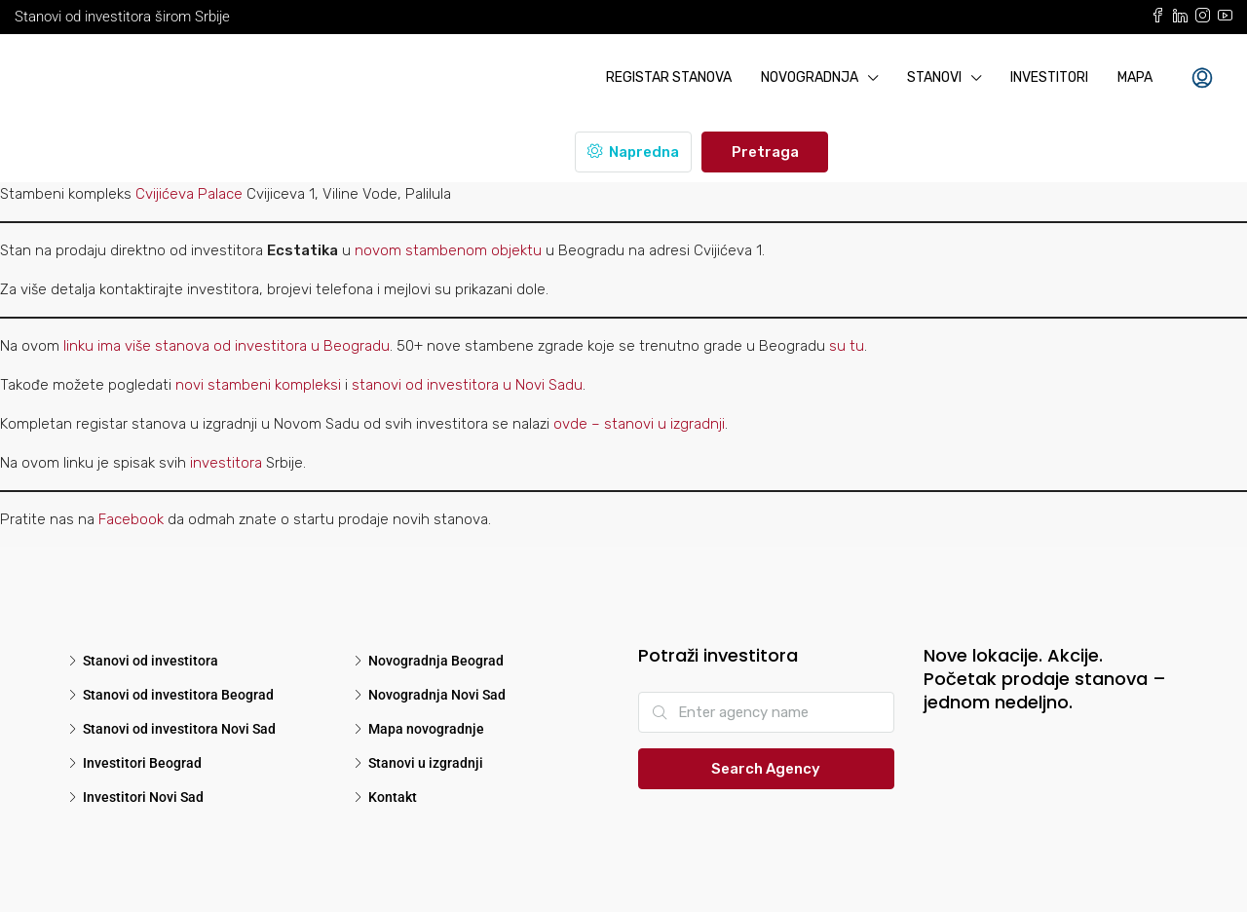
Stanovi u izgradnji (425, 763)
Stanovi (934, 77)
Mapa (1135, 77)
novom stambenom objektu (448, 250)
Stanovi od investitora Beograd (178, 695)
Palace (220, 194)
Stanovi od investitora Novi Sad (179, 729)
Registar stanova (669, 77)
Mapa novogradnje (426, 729)
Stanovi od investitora (150, 660)
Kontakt (392, 797)
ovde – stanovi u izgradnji (639, 424)
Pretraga (765, 152)
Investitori (1049, 77)
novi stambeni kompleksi (258, 385)
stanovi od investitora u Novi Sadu (467, 385)
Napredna (633, 152)
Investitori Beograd (142, 763)
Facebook (131, 519)
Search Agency (765, 769)
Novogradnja (809, 77)
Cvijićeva (166, 194)
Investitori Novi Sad (143, 797)
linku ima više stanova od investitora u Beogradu (226, 346)
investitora (228, 463)
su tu (846, 346)
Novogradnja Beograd (436, 660)
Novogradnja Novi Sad (437, 695)
